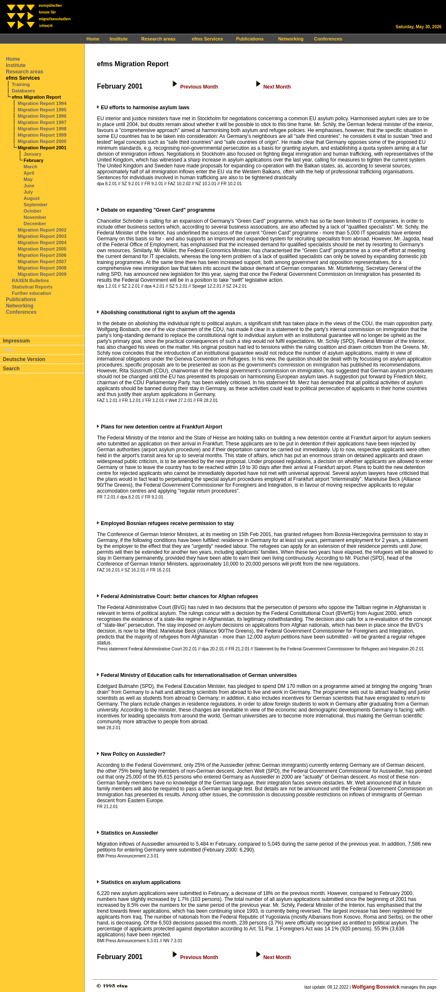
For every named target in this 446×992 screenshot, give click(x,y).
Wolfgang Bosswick (376, 987)
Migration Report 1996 (42, 116)
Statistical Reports (32, 286)
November (35, 217)
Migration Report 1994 (42, 103)
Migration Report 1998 (42, 128)
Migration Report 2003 (42, 236)
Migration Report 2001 (42, 147)
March (30, 166)
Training (21, 84)
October (32, 210)
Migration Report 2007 (42, 261)
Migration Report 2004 (42, 242)
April (29, 172)
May (28, 179)
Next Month (277, 87)
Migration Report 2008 (42, 267)
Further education (31, 293)
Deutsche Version (24, 359)
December (35, 223)
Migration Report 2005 (42, 248)
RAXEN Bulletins (30, 280)
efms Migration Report (36, 97)
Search (11, 369)
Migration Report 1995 (42, 109)
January (32, 153)
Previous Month (199, 87)
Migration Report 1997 (42, 122)
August (32, 198)
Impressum (16, 341)
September (36, 204)
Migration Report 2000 (42, 141)
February (33, 160)
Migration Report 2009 (42, 274)
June (29, 185)
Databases (23, 90)
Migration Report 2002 (42, 229)
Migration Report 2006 (42, 255)
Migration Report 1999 (42, 134)
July (28, 191)
